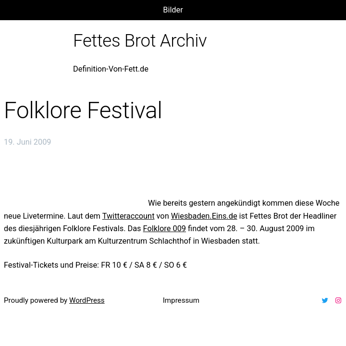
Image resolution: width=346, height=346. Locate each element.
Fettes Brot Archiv (140, 40)
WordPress (87, 300)
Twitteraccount (128, 216)
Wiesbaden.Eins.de (204, 216)
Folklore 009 (164, 228)
